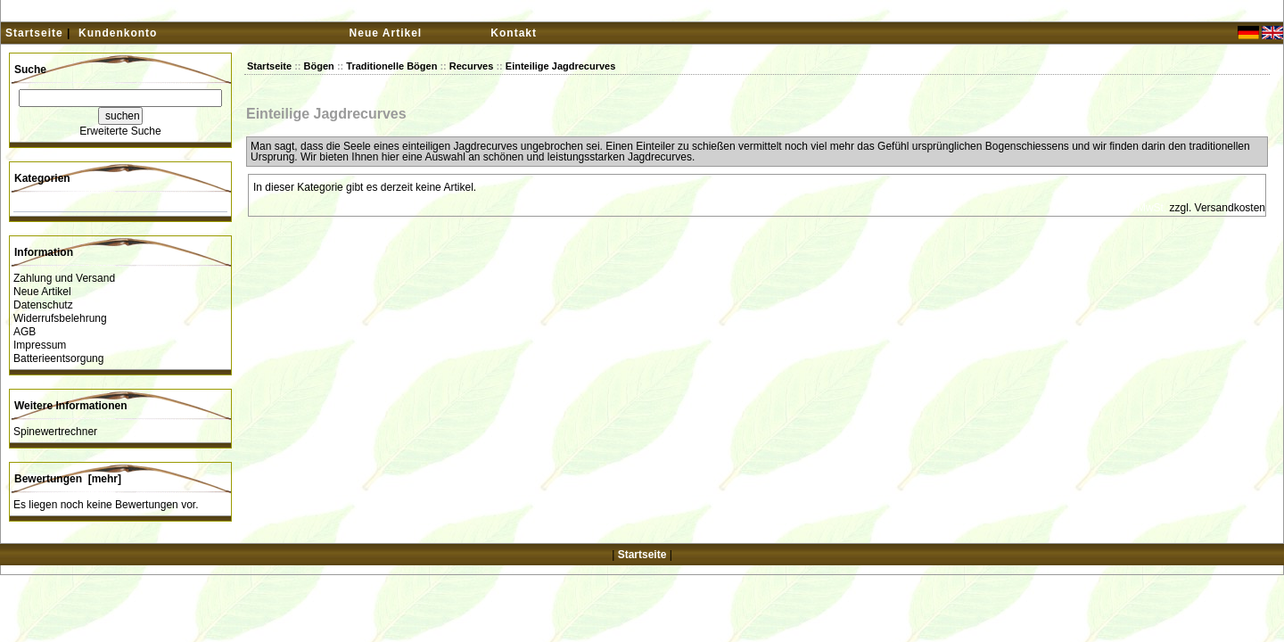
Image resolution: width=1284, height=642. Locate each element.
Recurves (471, 66)
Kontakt (513, 33)
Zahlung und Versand (64, 278)
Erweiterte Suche (119, 131)
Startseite (34, 33)
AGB (24, 331)
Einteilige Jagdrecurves (561, 66)
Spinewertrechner (55, 431)
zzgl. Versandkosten (1217, 208)
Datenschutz (43, 305)
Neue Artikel (386, 33)
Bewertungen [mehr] (67, 479)
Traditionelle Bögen (391, 66)
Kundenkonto (117, 33)
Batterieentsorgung (58, 358)
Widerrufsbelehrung (60, 318)
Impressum (39, 345)
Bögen (319, 66)
